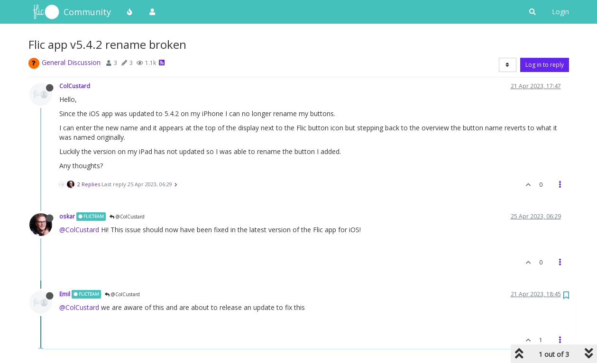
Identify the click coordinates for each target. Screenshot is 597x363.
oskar (67, 216)
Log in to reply (544, 65)
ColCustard (74, 86)
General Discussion (71, 62)
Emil (64, 294)
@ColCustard (127, 216)
